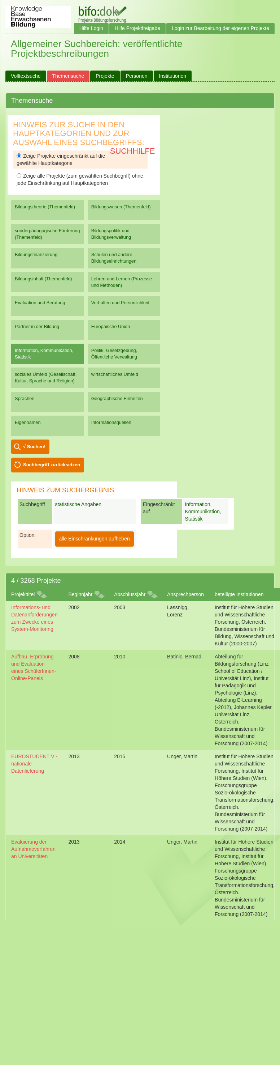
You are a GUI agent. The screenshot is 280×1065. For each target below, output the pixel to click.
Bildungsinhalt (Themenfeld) (43, 278)
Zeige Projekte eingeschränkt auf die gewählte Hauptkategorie (61, 159)
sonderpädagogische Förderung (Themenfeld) (47, 234)
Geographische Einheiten (117, 398)
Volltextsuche (26, 76)
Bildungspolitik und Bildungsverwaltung (111, 234)
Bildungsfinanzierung (36, 254)
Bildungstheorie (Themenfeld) (45, 206)
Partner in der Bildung (37, 326)
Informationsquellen (111, 422)
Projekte (105, 76)
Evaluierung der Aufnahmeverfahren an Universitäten (33, 849)
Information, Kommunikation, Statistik (44, 354)
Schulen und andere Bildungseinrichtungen (113, 258)
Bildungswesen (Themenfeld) (121, 206)
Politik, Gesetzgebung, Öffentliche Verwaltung (114, 354)
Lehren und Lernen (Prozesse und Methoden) (121, 282)
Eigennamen (28, 422)
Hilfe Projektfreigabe (137, 28)
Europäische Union (110, 326)
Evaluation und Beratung (40, 302)
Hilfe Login (91, 28)
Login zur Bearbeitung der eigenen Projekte (220, 28)
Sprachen (25, 398)
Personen (137, 76)
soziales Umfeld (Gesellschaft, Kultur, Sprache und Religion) (45, 377)
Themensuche (68, 76)
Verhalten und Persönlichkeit (120, 302)
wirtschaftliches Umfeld (114, 374)
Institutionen (173, 76)
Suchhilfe (132, 151)
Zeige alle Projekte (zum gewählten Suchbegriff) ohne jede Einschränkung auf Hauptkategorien (80, 179)
